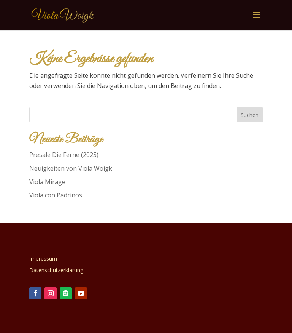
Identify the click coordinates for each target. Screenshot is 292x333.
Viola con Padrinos (55, 195)
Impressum (43, 259)
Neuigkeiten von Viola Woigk (70, 168)
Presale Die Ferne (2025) (63, 154)
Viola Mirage (47, 182)
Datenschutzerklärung (56, 270)
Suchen (250, 114)
